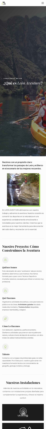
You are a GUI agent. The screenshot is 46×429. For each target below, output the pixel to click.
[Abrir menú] (43, 3)
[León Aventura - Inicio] (3, 3)
